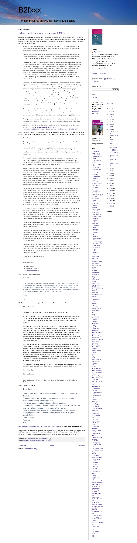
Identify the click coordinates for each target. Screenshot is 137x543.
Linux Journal (95, 338)
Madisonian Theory (97, 339)
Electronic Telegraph (97, 242)
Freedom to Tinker (97, 261)
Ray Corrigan (98, 52)
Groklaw (94, 281)
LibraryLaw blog (96, 336)
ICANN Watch (96, 287)
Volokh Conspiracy (97, 457)
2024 (110, 114)
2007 (110, 193)
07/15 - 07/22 (114, 139)
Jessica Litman (96, 310)
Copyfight (94, 205)
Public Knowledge (97, 408)
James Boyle (95, 307)
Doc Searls (95, 222)
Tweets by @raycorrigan (99, 73)
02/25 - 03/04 (114, 163)
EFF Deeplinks (96, 236)
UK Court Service (97, 515)
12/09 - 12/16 (114, 131)
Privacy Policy (96, 405)
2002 (110, 206)
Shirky (93, 446)
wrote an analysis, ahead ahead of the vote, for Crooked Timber (39, 426)
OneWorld (95, 363)
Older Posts (81, 445)
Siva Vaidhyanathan (97, 448)
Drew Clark (95, 223)
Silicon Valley (95, 466)
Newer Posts (22, 445)
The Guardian (96, 488)
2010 (110, 186)
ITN (93, 305)
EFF (93, 234)
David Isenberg (96, 220)
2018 (110, 129)
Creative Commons (97, 211)
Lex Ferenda (95, 330)
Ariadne (94, 158)
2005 (110, 198)
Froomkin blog (96, 272)
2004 (110, 201)
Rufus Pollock (96, 423)
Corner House (96, 209)
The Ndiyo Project (97, 359)
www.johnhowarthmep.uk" (31, 271)
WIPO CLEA (95, 531)
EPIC (93, 240)
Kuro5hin (94, 319)
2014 (110, 176)
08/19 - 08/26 (114, 135)
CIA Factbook (95, 198)
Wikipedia (94, 528)
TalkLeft (94, 453)
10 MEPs (80, 37)
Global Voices (96, 280)
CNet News (95, 204)
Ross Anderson (96, 421)
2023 (110, 117)
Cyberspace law (96, 216)
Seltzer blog (95, 463)
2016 (110, 171)
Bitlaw (93, 180)
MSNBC (94, 354)
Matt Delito (95, 343)
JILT (93, 312)
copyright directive (38, 440)
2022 (110, 119)
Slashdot (94, 468)
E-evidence (95, 233)
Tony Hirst (94, 508)
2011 (110, 183)
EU (44, 440)
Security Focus (96, 461)
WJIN (93, 533)
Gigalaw (94, 278)
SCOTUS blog (96, 441)
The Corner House (97, 484)
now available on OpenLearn (97, 111)
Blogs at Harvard (96, 182)
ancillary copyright (28, 440)
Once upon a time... (97, 370)
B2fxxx (30, 10)
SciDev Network (96, 459)
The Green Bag (96, 486)
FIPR (93, 269)
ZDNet (93, 537)
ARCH (93, 162)
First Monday (95, 263)
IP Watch (94, 303)
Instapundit (95, 292)
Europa (94, 249)
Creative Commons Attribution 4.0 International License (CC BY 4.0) (105, 80)
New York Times (96, 361)
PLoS (93, 394)
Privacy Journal (96, 403)
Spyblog (94, 475)
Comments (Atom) (31, 449)
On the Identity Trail (97, 376)
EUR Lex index (96, 247)
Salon (93, 424)
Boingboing (95, 187)
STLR (93, 479)
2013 (110, 178)
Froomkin (94, 271)
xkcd (93, 535)
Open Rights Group (97, 381)
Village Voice (95, 455)
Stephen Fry (95, 477)
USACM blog (95, 526)
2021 (110, 122)
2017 (110, 168)
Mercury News (96, 345)
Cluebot (94, 200)
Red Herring (95, 414)
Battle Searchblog (97, 169)
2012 (110, 181)
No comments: (43, 438)
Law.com (94, 321)
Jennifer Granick (96, 309)
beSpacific (95, 175)
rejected (53, 430)
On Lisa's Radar (96, 368)
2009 (110, 188)
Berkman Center (96, 173)
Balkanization (95, 167)
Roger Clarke (95, 419)
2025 (110, 111)
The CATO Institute (97, 482)
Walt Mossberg (96, 406)
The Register (95, 502)
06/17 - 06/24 (114, 159)
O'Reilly (94, 383)
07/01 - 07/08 (114, 144)
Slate (93, 470)
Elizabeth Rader (96, 238)
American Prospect (97, 156)
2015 (110, 173)
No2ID (93, 358)
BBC (93, 171)
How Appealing (96, 285)
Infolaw (94, 290)
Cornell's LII (95, 207)
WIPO (93, 529)
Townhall (94, 510)
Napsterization (96, 356)
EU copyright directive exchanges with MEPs (42, 33)
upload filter (49, 440)
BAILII (93, 165)
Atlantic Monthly (96, 160)
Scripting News (96, 443)
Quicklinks (95, 410)
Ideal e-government (97, 289)
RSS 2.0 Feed (111, 104)
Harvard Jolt (95, 283)
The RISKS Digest (97, 504)
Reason (94, 412)
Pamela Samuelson (97, 392)
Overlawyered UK (97, 386)
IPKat (93, 301)
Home (52, 445)
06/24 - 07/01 (114, 155)
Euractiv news (96, 245)
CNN (93, 202)
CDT (93, 189)
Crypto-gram (95, 213)
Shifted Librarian (96, 444)
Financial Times (96, 265)
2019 (110, 127)
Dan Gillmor (95, 218)
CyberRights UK (96, 214)
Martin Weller (95, 341)
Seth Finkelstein (96, 464)
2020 (110, 124)
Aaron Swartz (95, 151)
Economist (95, 229)
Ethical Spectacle (97, 243)
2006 (110, 196)
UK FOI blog (95, 517)
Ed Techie (94, 231)
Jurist (93, 314)
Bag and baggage (97, 164)
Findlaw (94, 267)
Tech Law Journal (97, 481)
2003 (110, 203)
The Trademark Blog (97, 506)
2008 (110, 191)
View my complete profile (99, 68)
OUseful (94, 385)
